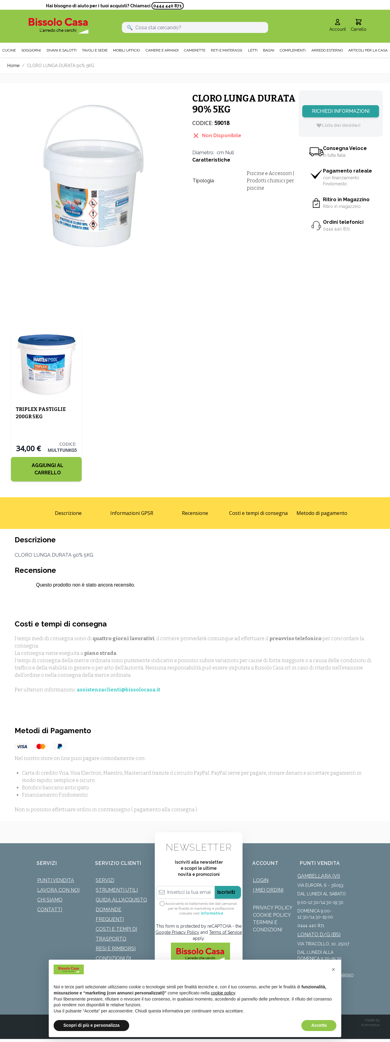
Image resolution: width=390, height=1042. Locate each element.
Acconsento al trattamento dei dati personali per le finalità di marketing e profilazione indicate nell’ (201, 908)
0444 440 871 (167, 5)
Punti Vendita (55, 880)
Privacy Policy (272, 908)
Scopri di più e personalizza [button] (91, 1025)
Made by (372, 1020)
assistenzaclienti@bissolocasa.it (118, 690)
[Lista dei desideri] (338, 125)
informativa (212, 913)
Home (13, 65)
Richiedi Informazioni (341, 111)
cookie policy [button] (223, 992)
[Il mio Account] (337, 25)
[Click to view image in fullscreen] (93, 177)
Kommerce (370, 1025)
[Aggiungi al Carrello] (46, 469)
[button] (333, 969)
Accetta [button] (319, 1025)
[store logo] (58, 25)
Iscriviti (226, 892)
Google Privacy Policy (177, 932)
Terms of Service (225, 932)
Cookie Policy (272, 915)
